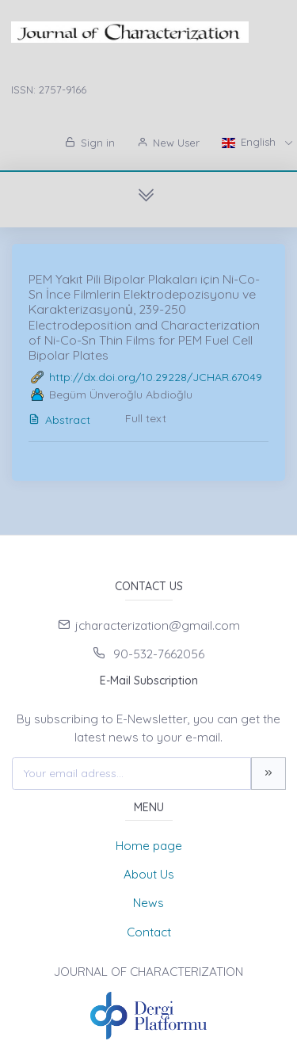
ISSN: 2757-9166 (48, 89)
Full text (145, 418)
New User (168, 142)
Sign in (90, 142)
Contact (149, 932)
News (148, 902)
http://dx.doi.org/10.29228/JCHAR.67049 (155, 377)
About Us (149, 874)
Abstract (59, 420)
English (250, 141)
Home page (149, 845)
